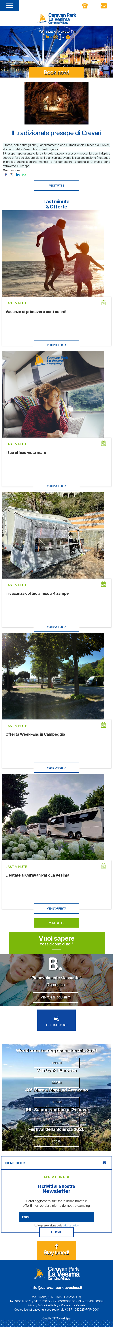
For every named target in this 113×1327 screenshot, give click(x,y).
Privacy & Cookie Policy (43, 1305)
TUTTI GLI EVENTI (56, 1021)
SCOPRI (56, 1062)
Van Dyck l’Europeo (56, 1070)
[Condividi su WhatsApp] (24, 174)
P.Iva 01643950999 (90, 1301)
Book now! (56, 72)
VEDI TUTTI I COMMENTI (55, 997)
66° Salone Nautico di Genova (57, 1109)
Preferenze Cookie (73, 1305)
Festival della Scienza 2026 (56, 1129)
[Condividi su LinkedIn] (18, 174)
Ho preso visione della (58, 1225)
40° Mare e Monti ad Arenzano (56, 1090)
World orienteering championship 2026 (56, 1050)
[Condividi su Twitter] (12, 174)
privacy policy (71, 1225)
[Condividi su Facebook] (6, 174)
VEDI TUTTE (56, 185)
